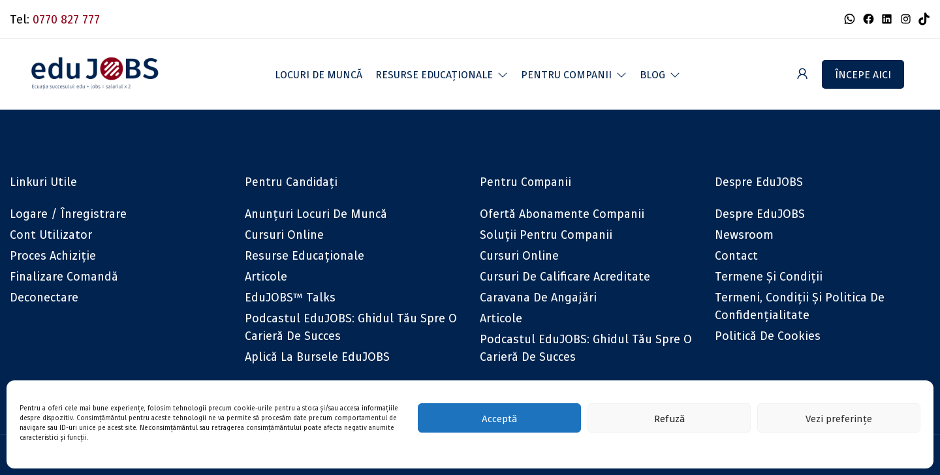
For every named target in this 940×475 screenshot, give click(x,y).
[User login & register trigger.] (802, 74)
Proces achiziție (53, 255)
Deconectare (44, 297)
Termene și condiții (768, 276)
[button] (441, 74)
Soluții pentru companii (546, 234)
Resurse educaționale (304, 255)
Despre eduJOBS (760, 214)
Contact (736, 255)
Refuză (669, 418)
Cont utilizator (51, 234)
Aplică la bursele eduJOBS (317, 356)
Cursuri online (284, 234)
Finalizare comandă (64, 276)
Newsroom (744, 234)
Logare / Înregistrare (68, 214)
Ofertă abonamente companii (562, 214)
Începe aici (863, 74)
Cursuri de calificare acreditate (565, 276)
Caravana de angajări (538, 297)
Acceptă (499, 418)
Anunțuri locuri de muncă (316, 214)
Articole (266, 276)
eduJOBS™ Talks (290, 297)
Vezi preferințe (839, 418)
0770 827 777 (66, 19)
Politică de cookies (768, 336)
